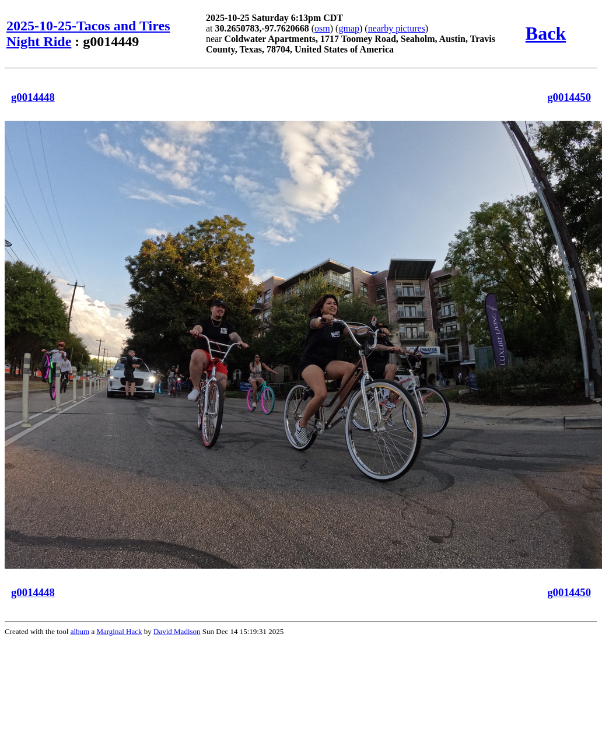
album (80, 631)
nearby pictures (396, 28)
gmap (348, 28)
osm (322, 28)
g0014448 (33, 97)
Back (546, 33)
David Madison (177, 631)
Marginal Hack (119, 631)
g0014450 (569, 97)
